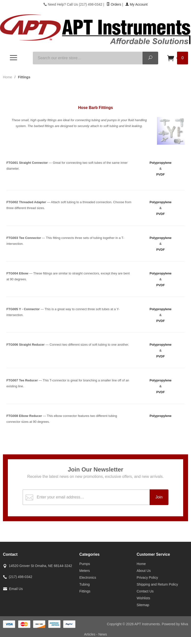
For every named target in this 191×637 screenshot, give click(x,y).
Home (7, 77)
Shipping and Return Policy (157, 584)
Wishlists (143, 598)
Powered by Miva (175, 624)
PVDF (160, 174)
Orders (114, 4)
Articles (90, 634)
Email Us (16, 589)
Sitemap (143, 605)
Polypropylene (161, 163)
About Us (144, 571)
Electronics (87, 577)
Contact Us (145, 591)
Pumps (84, 564)
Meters (84, 571)
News (102, 634)
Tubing (84, 584)
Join (159, 497)
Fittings (84, 591)
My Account (136, 4)
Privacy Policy (147, 577)
